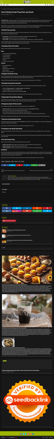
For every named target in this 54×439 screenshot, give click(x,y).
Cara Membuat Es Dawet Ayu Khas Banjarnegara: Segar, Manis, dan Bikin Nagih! (14, 328)
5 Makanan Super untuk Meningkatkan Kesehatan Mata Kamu (16, 230)
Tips (19, 161)
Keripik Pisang (8, 161)
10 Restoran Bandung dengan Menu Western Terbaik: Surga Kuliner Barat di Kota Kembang (20, 370)
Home (1, 4)
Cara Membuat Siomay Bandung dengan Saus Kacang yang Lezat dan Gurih (13, 347)
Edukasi (3, 161)
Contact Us (51, 437)
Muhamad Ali (4, 14)
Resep (16, 161)
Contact (7, 4)
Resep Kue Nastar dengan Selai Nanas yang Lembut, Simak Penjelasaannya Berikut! (14, 284)
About (4, 4)
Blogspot (15, 437)
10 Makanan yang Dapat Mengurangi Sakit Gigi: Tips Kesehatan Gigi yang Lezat (19, 235)
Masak (13, 161)
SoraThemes (7, 437)
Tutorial (22, 161)
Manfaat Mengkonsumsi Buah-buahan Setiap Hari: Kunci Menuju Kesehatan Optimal (19, 240)
